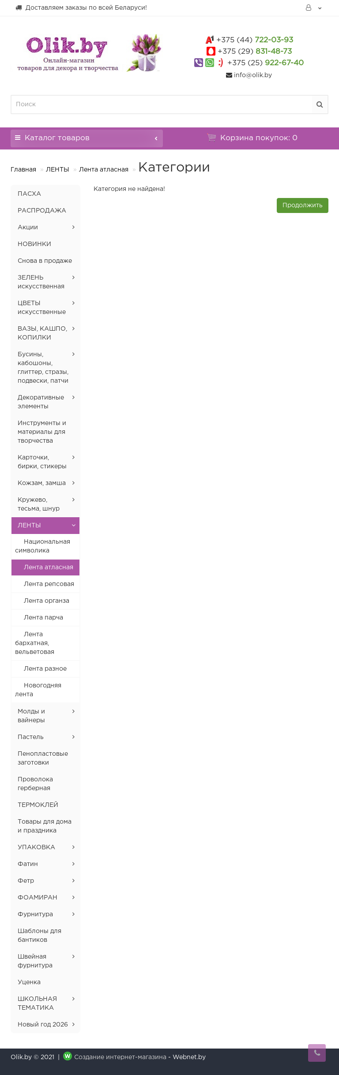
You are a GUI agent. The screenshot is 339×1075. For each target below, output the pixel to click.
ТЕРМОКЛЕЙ (38, 805)
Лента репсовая (49, 584)
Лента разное (45, 669)
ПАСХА (29, 194)
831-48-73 (255, 52)
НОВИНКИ (34, 244)
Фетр (26, 881)
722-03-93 (254, 40)
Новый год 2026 (43, 1024)
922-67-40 (265, 63)
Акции (28, 227)
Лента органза (46, 601)
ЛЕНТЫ (57, 169)
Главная (23, 169)
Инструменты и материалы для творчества (42, 432)
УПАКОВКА (36, 847)
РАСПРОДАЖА (42, 210)
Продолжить (302, 205)
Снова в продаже (45, 261)
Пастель (31, 737)
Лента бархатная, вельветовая (34, 643)
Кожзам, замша (42, 483)
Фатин (28, 864)
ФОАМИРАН (37, 897)
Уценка (29, 982)
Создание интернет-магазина (120, 1057)
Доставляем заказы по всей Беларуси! (81, 7)
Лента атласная (103, 169)
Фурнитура (35, 914)
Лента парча (43, 617)
